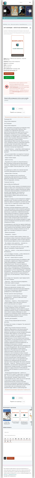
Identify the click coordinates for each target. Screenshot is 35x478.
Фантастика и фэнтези (16, 58)
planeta (6, 3)
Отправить (10, 458)
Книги (8, 58)
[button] (5, 439)
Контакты (6, 474)
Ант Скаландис (10, 63)
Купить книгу (9, 77)
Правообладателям (12, 474)
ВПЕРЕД (20, 108)
